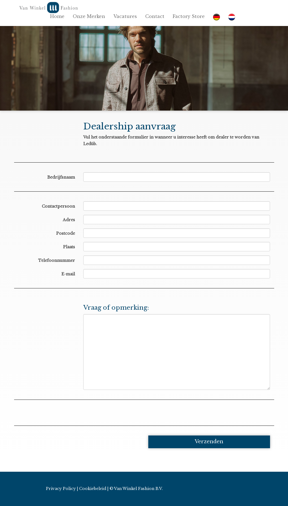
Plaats (69, 246)
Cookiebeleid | (93, 488)
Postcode (65, 233)
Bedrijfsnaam (61, 177)
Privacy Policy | (62, 488)
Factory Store (189, 16)
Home (57, 16)
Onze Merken (89, 16)
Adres (69, 219)
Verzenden (209, 442)
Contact (154, 16)
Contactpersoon (58, 206)
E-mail (68, 274)
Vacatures (125, 16)
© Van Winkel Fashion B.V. (136, 488)
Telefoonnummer (56, 260)
